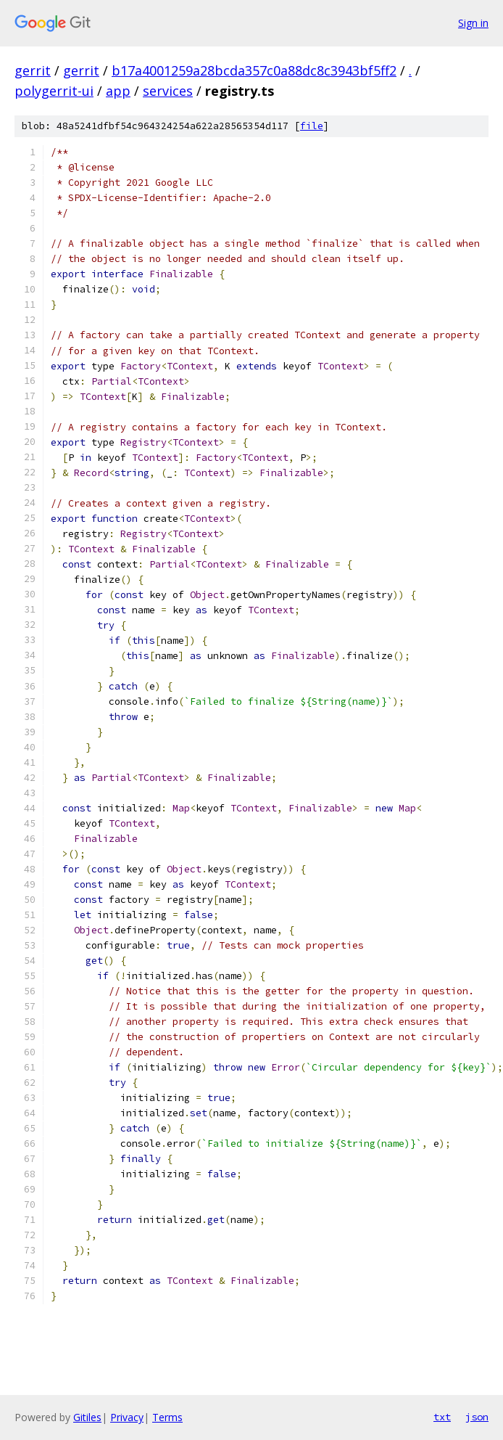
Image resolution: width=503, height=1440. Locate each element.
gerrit (32, 70)
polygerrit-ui (53, 90)
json (477, 1416)
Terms (167, 1417)
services (168, 90)
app (118, 90)
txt (442, 1416)
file (311, 126)
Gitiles (87, 1417)
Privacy (127, 1417)
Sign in (473, 23)
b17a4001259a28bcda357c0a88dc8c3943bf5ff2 (254, 70)
